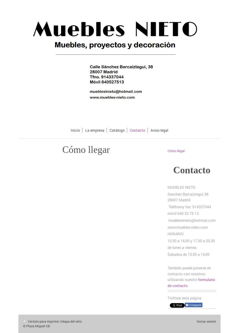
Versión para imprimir (41, 321)
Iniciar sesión (206, 321)
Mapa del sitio (71, 321)
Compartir (194, 305)
